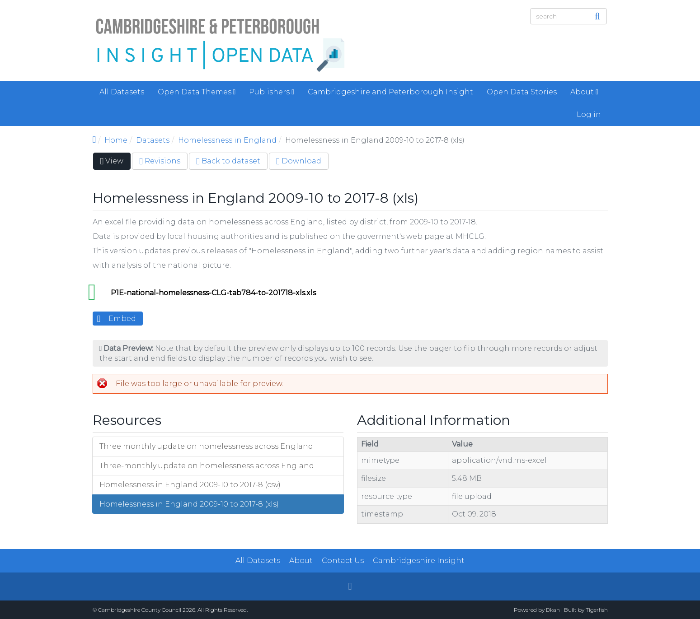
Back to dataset (228, 161)
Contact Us (343, 560)
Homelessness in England (227, 140)
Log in (589, 114)
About (584, 92)
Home (115, 140)
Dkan (553, 609)
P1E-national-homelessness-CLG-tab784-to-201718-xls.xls (213, 293)
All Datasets (121, 92)
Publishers (271, 92)
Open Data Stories (522, 92)
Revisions (159, 161)
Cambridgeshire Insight (419, 560)
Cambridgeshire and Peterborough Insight (390, 92)
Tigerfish (597, 609)
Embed (122, 318)
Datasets (152, 140)
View (115, 163)
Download (298, 161)
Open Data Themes (197, 92)
